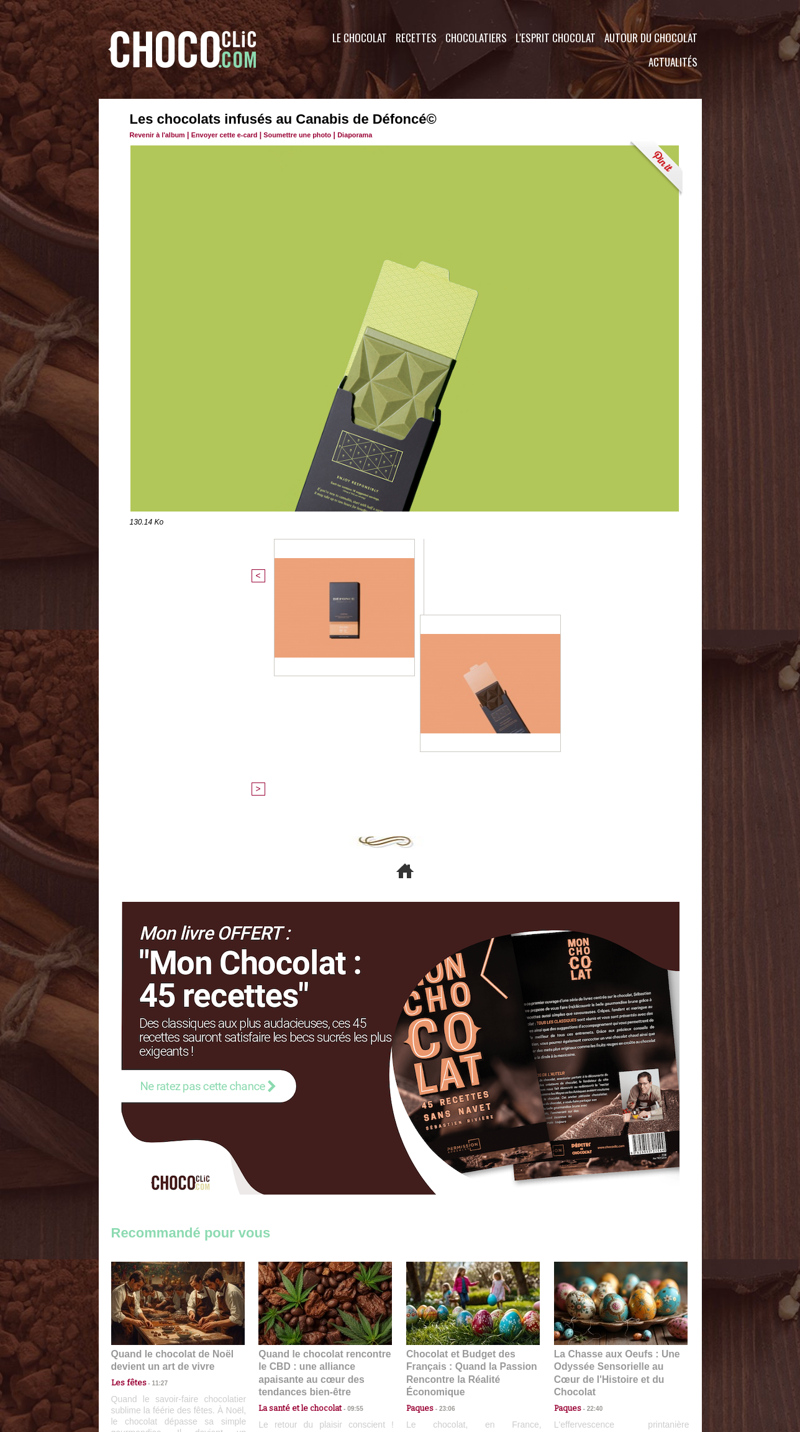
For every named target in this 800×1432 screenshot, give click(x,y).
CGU (276, 1356)
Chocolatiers (476, 37)
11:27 (152, 1169)
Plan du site (435, 1356)
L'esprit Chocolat (556, 37)
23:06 (442, 1193)
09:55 (345, 1181)
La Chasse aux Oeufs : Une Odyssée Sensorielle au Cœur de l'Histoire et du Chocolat (615, 1154)
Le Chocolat (359, 37)
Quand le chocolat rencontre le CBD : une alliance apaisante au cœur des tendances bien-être (324, 1154)
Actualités (673, 62)
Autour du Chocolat (651, 37)
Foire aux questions (591, 1356)
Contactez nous (148, 1356)
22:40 (590, 1181)
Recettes (416, 37)
